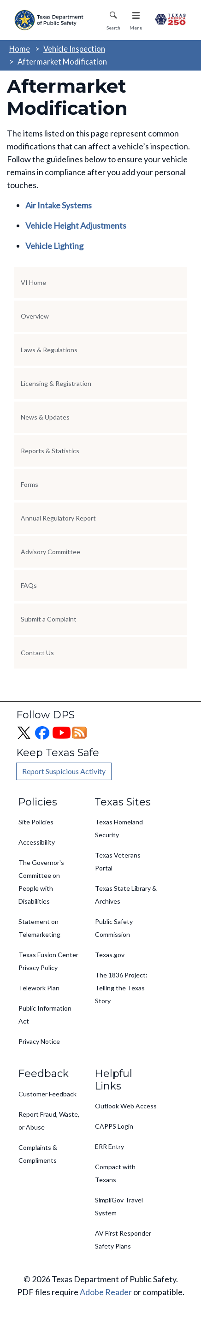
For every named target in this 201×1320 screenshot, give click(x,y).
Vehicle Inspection (74, 48)
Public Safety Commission (114, 927)
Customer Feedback (47, 1094)
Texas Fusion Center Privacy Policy (48, 961)
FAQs (29, 585)
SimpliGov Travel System (119, 1206)
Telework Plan (38, 988)
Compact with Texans (115, 1173)
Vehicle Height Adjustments (75, 225)
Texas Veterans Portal (118, 861)
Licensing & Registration (56, 383)
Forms (29, 484)
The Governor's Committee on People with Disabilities (41, 881)
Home (19, 48)
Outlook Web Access (126, 1106)
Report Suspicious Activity (64, 771)
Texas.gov (109, 955)
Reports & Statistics (50, 451)
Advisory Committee (50, 552)
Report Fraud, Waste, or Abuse (48, 1120)
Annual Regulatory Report (58, 518)
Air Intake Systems (58, 205)
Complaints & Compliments (37, 1153)
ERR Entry (109, 1146)
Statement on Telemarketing (39, 927)
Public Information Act (44, 1014)
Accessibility (36, 842)
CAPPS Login (114, 1126)
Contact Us (37, 653)
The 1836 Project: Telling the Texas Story (121, 988)
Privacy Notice (39, 1041)
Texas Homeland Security (119, 828)
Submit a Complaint (49, 619)
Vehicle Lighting (54, 246)
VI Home (33, 282)
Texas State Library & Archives (126, 894)
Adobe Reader (106, 1292)
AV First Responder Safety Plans (123, 1239)
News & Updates (45, 417)
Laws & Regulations (49, 350)
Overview (35, 316)
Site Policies (35, 822)
